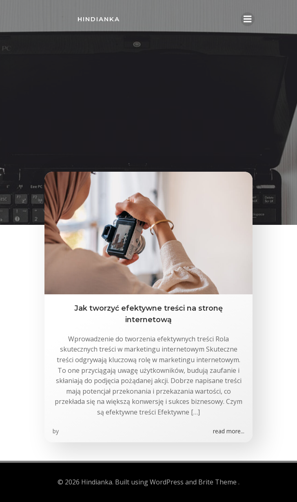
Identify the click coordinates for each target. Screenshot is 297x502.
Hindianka (99, 19)
